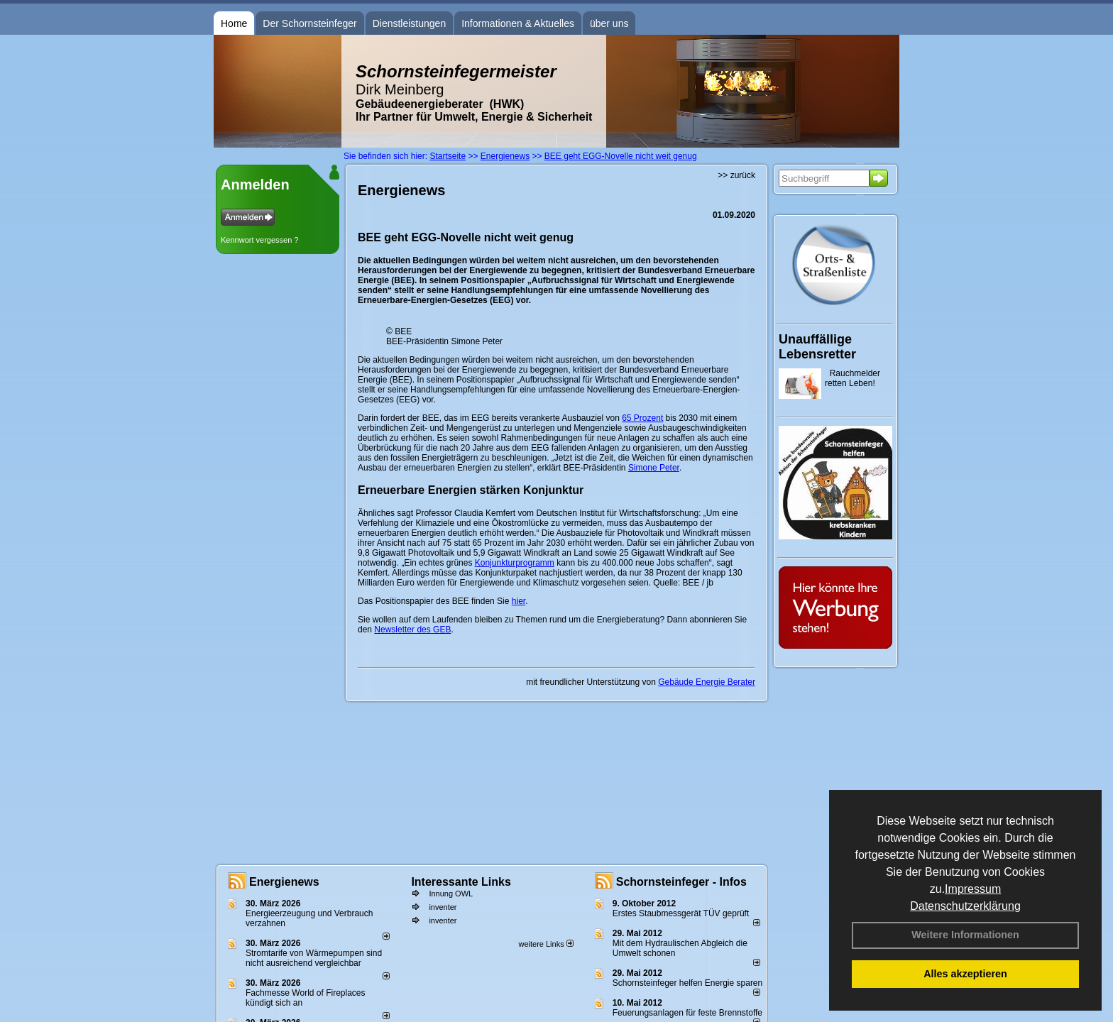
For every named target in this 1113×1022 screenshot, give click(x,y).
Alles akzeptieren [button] (965, 973)
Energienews (284, 882)
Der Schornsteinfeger (309, 23)
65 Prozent (642, 418)
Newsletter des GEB (412, 629)
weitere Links (545, 944)
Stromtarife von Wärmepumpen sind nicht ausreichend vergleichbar (314, 958)
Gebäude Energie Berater (706, 682)
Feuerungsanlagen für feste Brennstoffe (687, 1013)
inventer (442, 907)
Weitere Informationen (965, 934)
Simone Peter (653, 468)
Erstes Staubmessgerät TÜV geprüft (681, 913)
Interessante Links (461, 882)
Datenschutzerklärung (965, 906)
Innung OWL (451, 893)
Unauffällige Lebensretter (817, 346)
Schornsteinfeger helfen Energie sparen (687, 983)
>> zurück (736, 175)
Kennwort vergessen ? (259, 240)
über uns (609, 23)
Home (234, 23)
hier (518, 601)
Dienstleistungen (409, 23)
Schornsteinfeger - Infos (681, 882)
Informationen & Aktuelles (517, 23)
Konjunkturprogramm (514, 563)
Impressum (973, 889)
